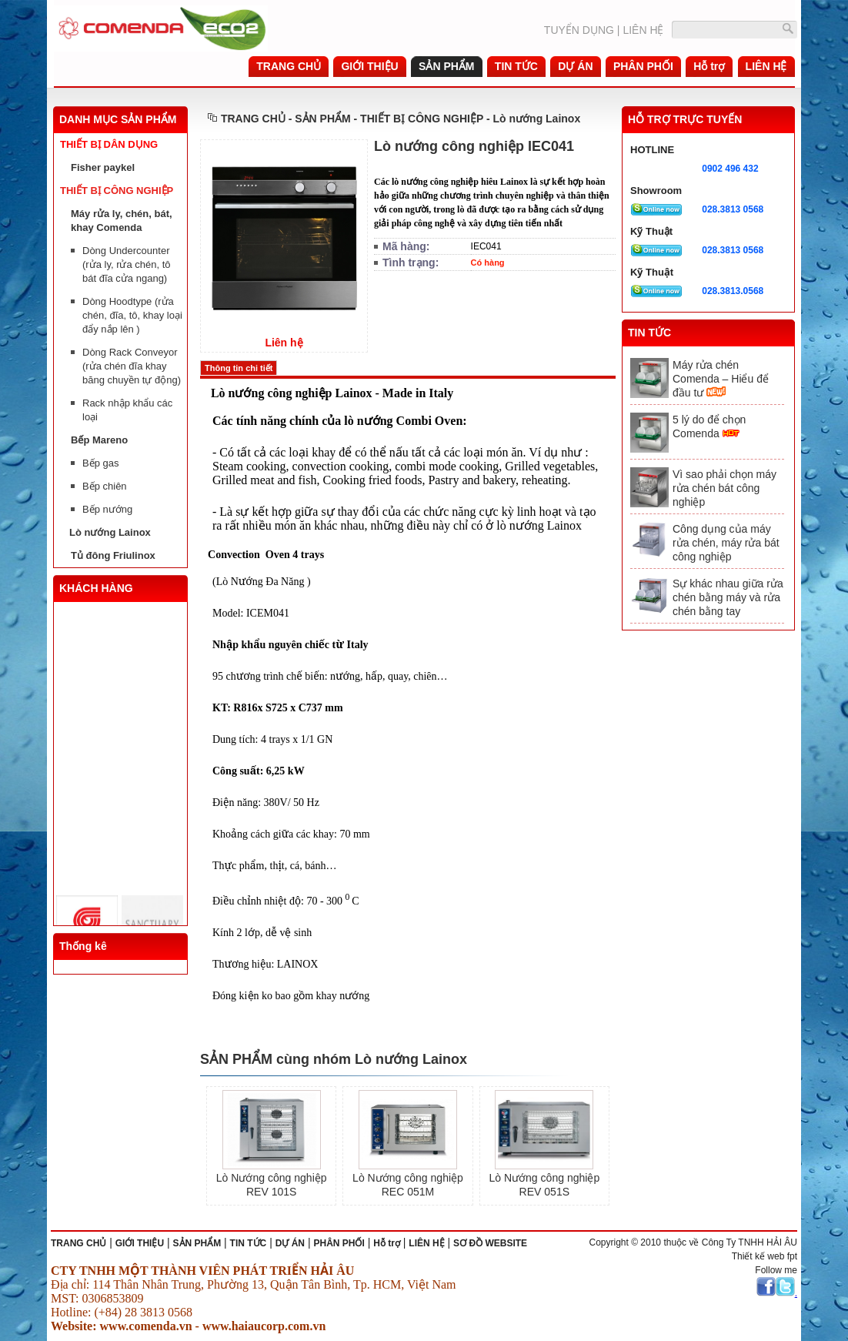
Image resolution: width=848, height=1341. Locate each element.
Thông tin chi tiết (238, 368)
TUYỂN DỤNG (579, 30)
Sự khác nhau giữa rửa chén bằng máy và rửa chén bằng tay (728, 597)
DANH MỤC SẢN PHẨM (117, 119)
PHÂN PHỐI (338, 1243)
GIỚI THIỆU (139, 1243)
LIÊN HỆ (643, 30)
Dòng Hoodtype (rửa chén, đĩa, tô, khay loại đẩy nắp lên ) (132, 315)
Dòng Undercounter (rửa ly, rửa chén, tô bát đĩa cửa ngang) (126, 264)
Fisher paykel (103, 167)
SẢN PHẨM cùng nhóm (277, 1059)
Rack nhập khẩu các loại (127, 410)
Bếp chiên (104, 486)
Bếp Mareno (99, 440)
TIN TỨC (248, 1243)
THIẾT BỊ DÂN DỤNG (109, 144)
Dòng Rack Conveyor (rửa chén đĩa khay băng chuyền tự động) (131, 366)
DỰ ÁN (290, 1243)
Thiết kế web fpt (764, 1256)
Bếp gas (100, 463)
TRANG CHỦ (253, 118)
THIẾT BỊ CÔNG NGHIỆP (116, 190)
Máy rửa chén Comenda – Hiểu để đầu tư (721, 379)
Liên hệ (283, 342)
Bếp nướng (107, 509)
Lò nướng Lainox (110, 532)
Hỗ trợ (386, 1243)
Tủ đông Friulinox (113, 555)
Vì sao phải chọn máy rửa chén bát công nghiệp (724, 488)
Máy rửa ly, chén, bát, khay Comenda (121, 220)
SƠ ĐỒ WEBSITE (490, 1243)
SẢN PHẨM (197, 1243)
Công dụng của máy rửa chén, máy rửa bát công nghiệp (726, 543)
